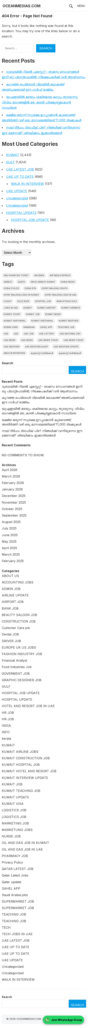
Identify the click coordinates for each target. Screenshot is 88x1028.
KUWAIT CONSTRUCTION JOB (26, 758)
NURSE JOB (11, 836)
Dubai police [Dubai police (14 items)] (11, 288)
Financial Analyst (14, 660)
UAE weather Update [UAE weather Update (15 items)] (66, 346)
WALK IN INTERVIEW (27, 184)
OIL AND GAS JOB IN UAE (22, 849)
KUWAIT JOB (12, 784)
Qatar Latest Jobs (15, 875)
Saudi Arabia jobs (15, 895)
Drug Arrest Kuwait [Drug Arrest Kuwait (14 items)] (43, 281)
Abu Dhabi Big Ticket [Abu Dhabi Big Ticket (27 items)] (16, 275)
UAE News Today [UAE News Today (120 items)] (73, 340)
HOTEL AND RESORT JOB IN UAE (28, 706)
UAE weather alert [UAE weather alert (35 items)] (36, 346)
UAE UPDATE (16, 191)
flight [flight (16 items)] (8, 301)
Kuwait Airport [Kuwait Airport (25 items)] (46, 307)
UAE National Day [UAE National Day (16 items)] (70, 333)
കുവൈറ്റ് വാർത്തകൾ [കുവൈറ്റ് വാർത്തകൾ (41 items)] (70, 353)
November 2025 (14, 502)
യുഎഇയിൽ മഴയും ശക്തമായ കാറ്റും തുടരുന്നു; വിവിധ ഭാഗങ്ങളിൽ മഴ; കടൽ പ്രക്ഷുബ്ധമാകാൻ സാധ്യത (40, 102)
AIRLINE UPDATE (15, 595)
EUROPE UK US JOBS (19, 647)
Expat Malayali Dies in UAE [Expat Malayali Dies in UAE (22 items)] (60, 294)
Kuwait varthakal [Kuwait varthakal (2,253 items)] (15, 320)
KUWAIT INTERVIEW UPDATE (25, 778)
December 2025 (14, 496)
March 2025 (11, 554)
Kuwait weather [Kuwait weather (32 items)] (68, 320)
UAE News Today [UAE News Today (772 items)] (48, 340)
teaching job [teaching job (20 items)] (66, 327)
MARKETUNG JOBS (17, 830)
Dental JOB (10, 634)
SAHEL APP (11, 888)
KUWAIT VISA (13, 804)
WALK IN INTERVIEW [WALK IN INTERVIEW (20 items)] (14, 353)
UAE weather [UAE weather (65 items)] (11, 346)
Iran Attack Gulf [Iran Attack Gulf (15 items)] (67, 301)
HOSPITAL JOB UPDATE (30, 220)
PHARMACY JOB (15, 856)
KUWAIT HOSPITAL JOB (21, 765)
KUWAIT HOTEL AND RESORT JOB (29, 771)
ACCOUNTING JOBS (17, 582)
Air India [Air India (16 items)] (39, 275)
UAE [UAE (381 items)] (6, 333)
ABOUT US (10, 576)
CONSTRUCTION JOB (19, 621)
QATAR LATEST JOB (17, 869)
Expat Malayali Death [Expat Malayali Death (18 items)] (55, 288)
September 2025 (14, 515)
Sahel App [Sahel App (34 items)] (46, 327)
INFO (6, 732)
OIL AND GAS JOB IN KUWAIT (25, 843)
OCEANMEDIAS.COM (21, 6)
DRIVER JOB (11, 641)
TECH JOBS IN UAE (17, 934)
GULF (10, 162)
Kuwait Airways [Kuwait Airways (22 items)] (70, 307)
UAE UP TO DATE (20, 177)
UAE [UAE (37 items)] (16, 333)
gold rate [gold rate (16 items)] (23, 301)
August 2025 (11, 522)
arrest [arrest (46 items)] (8, 281)
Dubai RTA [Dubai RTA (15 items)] (30, 288)
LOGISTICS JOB (14, 810)
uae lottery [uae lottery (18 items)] (46, 333)
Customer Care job (16, 628)
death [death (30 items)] (21, 281)
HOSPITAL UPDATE (21, 213)
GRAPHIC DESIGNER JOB (21, 680)
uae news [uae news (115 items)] (27, 340)
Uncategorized (17, 198)
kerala (6, 738)
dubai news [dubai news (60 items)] (68, 281)
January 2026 (12, 489)
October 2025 (12, 509)
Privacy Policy (12, 862)
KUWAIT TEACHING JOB (21, 791)
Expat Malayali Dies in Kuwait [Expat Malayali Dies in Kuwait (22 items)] (21, 294)
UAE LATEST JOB (20, 169)
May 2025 (9, 541)
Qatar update (11, 882)
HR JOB (8, 713)
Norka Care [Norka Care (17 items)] (11, 327)
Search (7, 363)
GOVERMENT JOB (16, 674)
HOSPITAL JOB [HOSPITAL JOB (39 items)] (43, 301)
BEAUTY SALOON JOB (19, 615)
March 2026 (11, 476)
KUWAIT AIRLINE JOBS (20, 752)
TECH (6, 927)
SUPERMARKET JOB (18, 901)
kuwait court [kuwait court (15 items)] (12, 314)
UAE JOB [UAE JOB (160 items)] (29, 333)
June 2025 (10, 535)
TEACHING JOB (14, 914)
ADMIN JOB (11, 589)
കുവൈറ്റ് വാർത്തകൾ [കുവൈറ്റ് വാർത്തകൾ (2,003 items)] (42, 353)
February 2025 (13, 561)
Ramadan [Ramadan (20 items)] (29, 327)
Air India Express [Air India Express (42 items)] (60, 275)
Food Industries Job (17, 667)
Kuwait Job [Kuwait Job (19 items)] (33, 314)
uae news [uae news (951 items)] (10, 340)
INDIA (6, 726)
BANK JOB (10, 608)
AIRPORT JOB (13, 602)
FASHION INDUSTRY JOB (22, 654)
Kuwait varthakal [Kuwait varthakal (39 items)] (42, 320)
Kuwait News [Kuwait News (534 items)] (53, 314)
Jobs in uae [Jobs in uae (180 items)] (11, 307)
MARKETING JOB (15, 823)
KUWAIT (12, 155)
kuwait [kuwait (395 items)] (27, 307)
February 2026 (13, 483)
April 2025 (9, 548)
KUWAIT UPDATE (15, 797)
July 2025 (9, 528)
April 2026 (9, 470)
